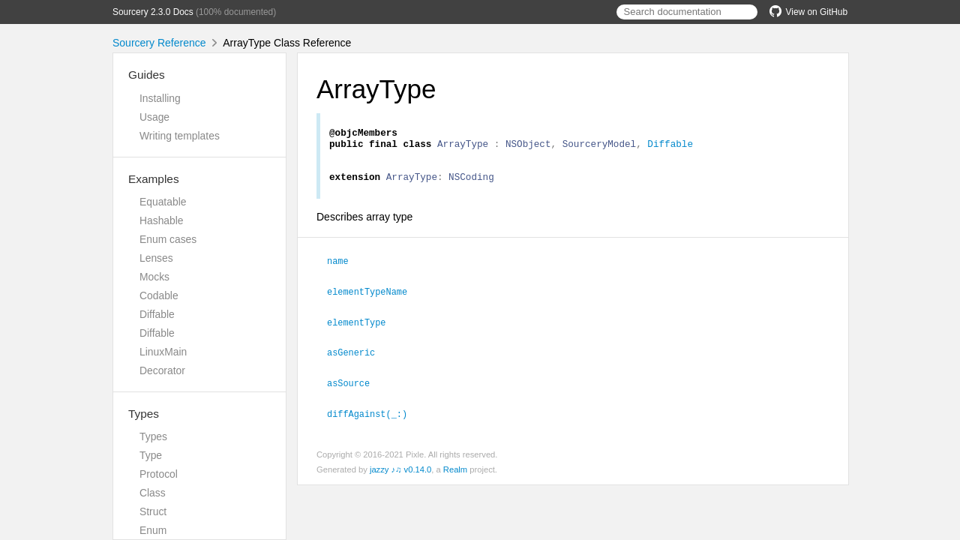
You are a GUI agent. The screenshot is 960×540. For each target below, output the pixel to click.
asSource (355, 386)
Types (143, 413)
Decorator (162, 370)
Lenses (156, 258)
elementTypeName (373, 297)
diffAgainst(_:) (373, 416)
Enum (153, 530)
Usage (155, 117)
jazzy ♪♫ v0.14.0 (400, 471)
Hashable (162, 220)
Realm (455, 471)
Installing (160, 98)
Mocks (155, 277)
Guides (146, 74)
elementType (363, 327)
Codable (159, 296)
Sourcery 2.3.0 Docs (153, 12)
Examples (153, 178)
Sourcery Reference (159, 43)
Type (151, 455)
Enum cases (168, 239)
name (344, 267)
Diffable (157, 314)
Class (153, 493)
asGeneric (357, 356)
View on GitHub (809, 12)
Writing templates (180, 136)
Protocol (159, 474)
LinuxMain (163, 352)
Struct (153, 512)
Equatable (163, 202)
